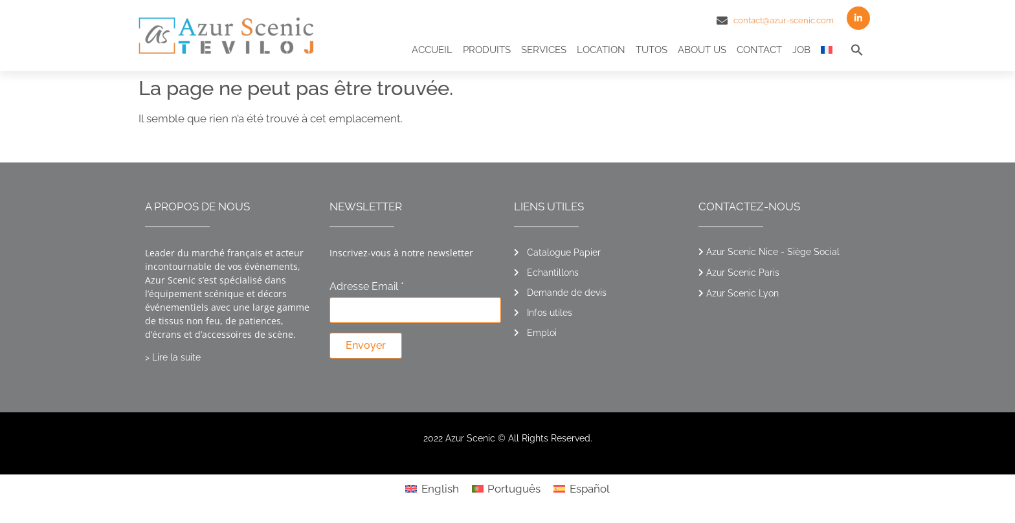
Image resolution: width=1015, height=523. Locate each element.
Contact (759, 50)
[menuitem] (827, 50)
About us (702, 50)
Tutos (651, 50)
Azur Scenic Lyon (742, 293)
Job (801, 50)
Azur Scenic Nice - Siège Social (773, 252)
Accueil (432, 50)
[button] (857, 50)
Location (601, 50)
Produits (487, 50)
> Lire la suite (173, 357)
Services (543, 50)
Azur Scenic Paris (742, 272)
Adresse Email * (366, 287)
